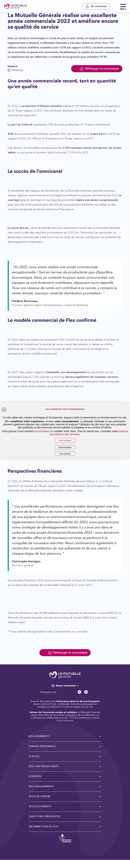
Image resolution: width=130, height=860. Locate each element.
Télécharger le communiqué (99, 68)
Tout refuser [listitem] (65, 453)
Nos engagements (65, 786)
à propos (65, 776)
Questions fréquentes (65, 817)
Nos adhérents (65, 736)
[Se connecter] (96, 6)
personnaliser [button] (42, 431)
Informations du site (65, 827)
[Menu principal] (123, 7)
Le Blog (65, 756)
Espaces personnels (65, 746)
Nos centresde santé (65, 766)
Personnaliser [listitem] (65, 447)
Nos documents (65, 806)
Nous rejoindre (65, 796)
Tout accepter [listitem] (65, 440)
